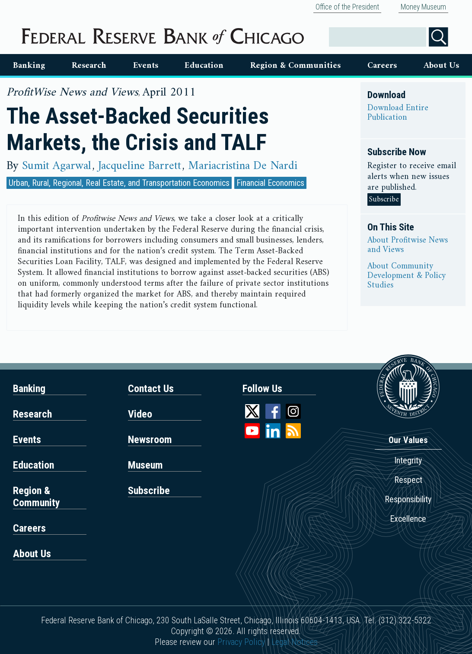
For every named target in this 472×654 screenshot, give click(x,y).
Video (140, 414)
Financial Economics (270, 183)
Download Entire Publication (397, 113)
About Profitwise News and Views (407, 245)
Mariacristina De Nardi (242, 166)
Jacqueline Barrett (139, 166)
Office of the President (347, 7)
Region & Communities (295, 65)
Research (89, 65)
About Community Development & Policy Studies (406, 276)
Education (204, 65)
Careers (382, 65)
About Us (441, 65)
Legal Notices (294, 642)
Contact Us (151, 389)
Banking (29, 65)
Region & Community (36, 497)
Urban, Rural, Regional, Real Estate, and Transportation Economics (119, 183)
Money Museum (423, 7)
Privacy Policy (241, 642)
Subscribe (384, 199)
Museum (145, 465)
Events (145, 65)
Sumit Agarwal (56, 166)
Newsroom (150, 440)
